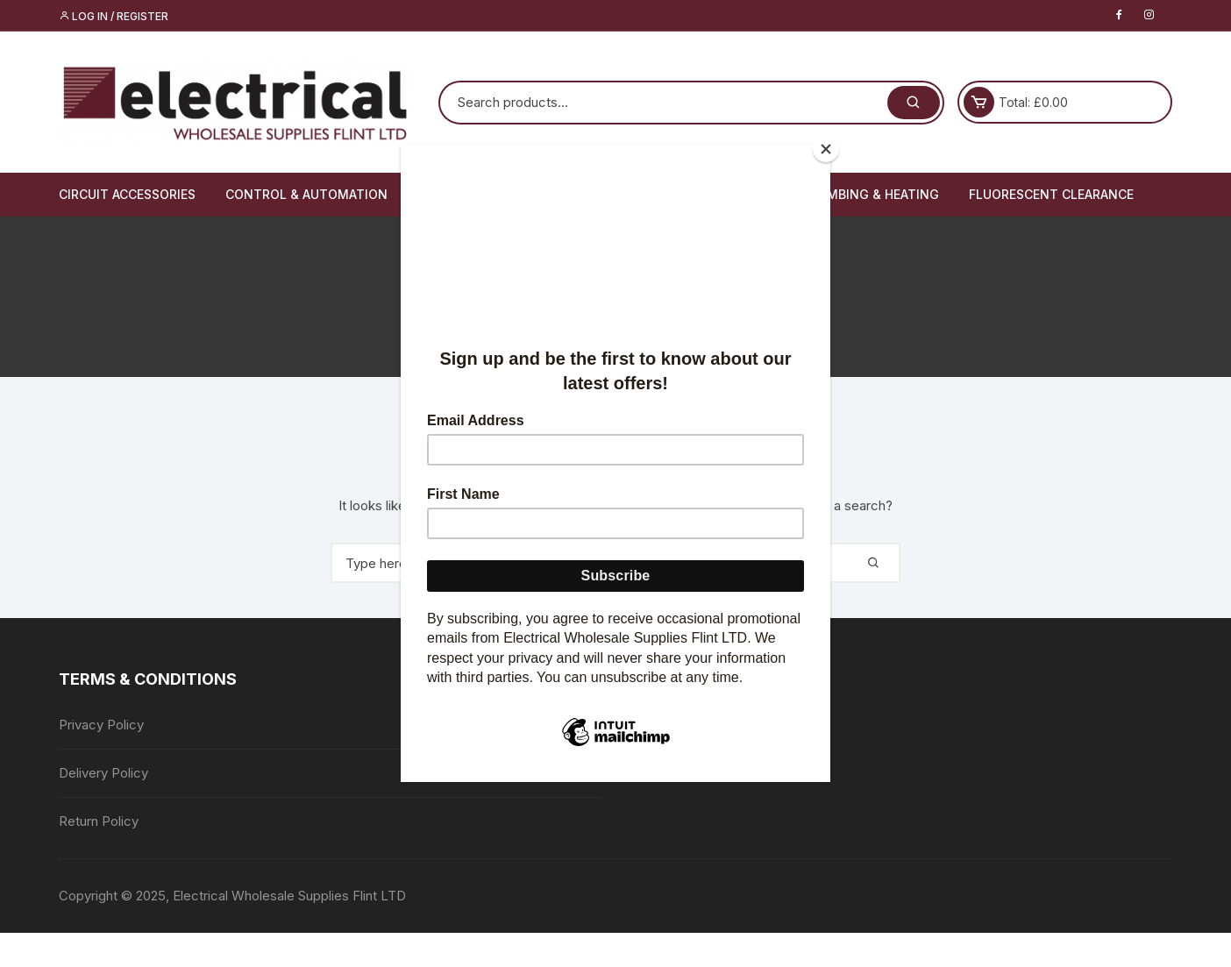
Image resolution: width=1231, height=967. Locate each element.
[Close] (826, 149)
